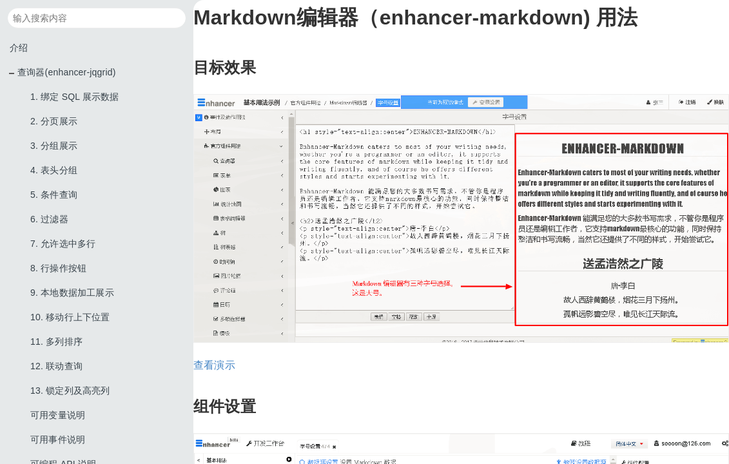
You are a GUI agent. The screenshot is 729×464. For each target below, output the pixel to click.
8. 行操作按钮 (58, 268)
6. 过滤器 (49, 219)
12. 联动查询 (56, 366)
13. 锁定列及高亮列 (70, 390)
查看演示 (214, 365)
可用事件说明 (57, 439)
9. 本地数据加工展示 (72, 292)
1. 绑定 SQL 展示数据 (74, 97)
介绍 (19, 48)
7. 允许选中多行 (62, 243)
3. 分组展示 (53, 145)
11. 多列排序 (56, 341)
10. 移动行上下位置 (70, 317)
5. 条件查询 (53, 194)
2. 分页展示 (53, 121)
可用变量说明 (57, 415)
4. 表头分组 (53, 170)
